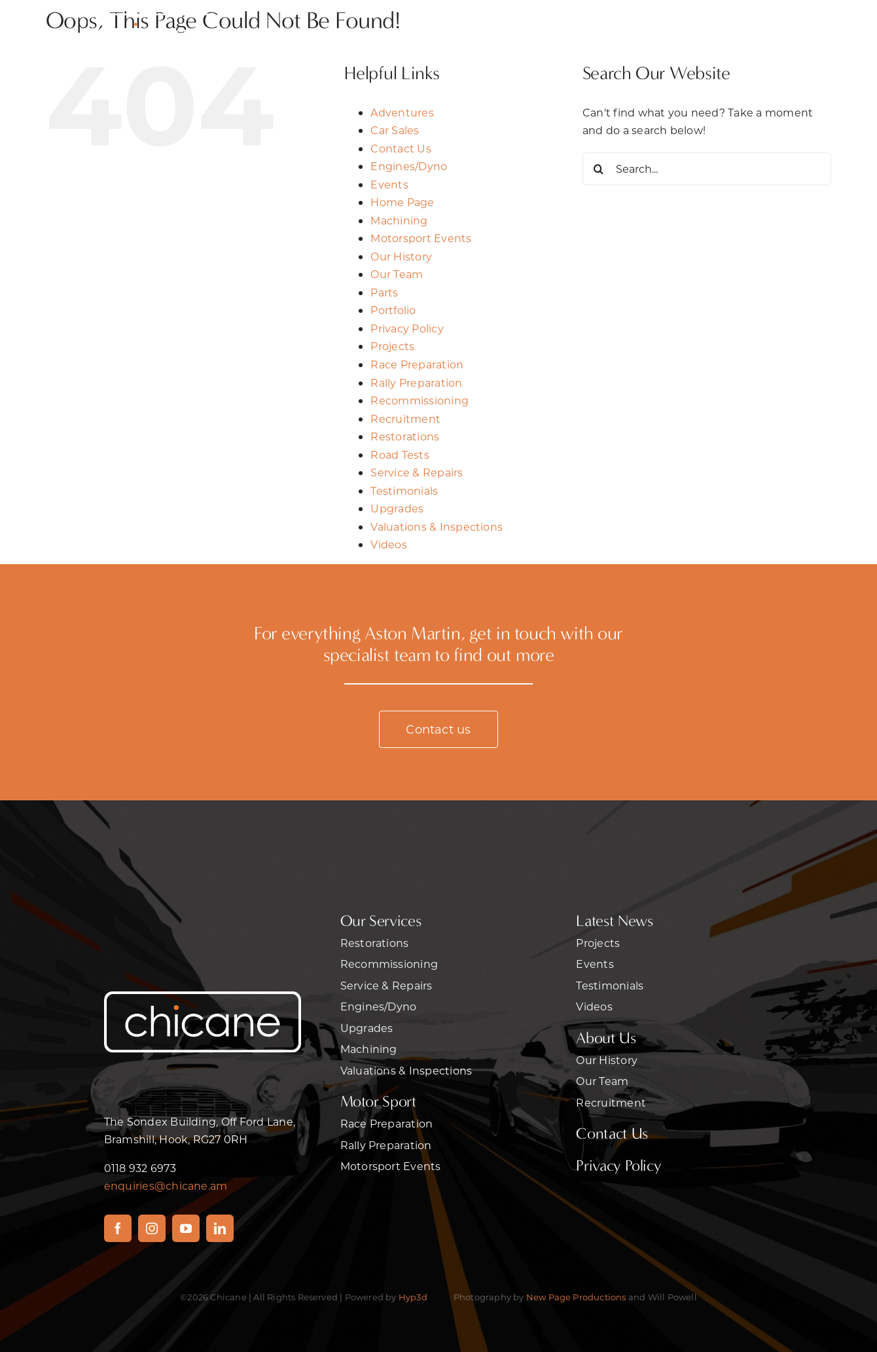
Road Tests (399, 454)
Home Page (402, 202)
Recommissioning (419, 400)
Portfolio (393, 310)
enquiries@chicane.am (166, 1185)
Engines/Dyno (408, 166)
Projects (392, 346)
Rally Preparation (416, 382)
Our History (401, 256)
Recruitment (405, 418)
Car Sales (394, 130)
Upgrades (396, 508)
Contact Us (400, 148)
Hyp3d (413, 1296)
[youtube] (186, 1228)
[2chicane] (153, 11)
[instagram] (152, 1228)
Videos (388, 544)
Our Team (396, 274)
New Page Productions (576, 1296)
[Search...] (706, 168)
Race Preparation (416, 364)
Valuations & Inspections (436, 526)
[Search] (598, 168)
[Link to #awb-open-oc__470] (742, 32)
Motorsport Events (420, 238)
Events (389, 184)
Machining (398, 220)
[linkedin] (220, 1228)
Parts (384, 292)
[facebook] (118, 1228)
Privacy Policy (406, 328)
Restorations (404, 436)
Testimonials (404, 490)
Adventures (401, 112)
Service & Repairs (416, 472)
